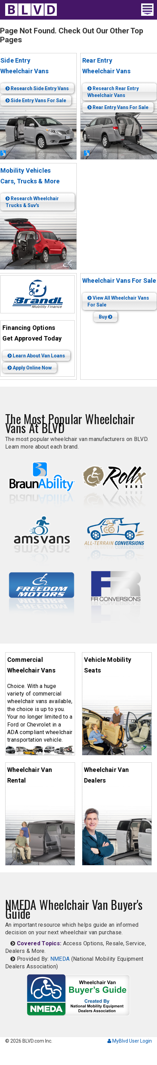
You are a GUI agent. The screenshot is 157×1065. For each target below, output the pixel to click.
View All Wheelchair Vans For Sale (118, 301)
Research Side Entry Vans (37, 88)
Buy (105, 317)
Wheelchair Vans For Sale (119, 280)
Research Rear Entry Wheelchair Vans (113, 92)
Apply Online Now (30, 367)
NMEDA (60, 959)
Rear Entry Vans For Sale (117, 107)
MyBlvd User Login (129, 1041)
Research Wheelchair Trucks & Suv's (32, 202)
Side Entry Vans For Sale (36, 100)
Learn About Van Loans (36, 355)
